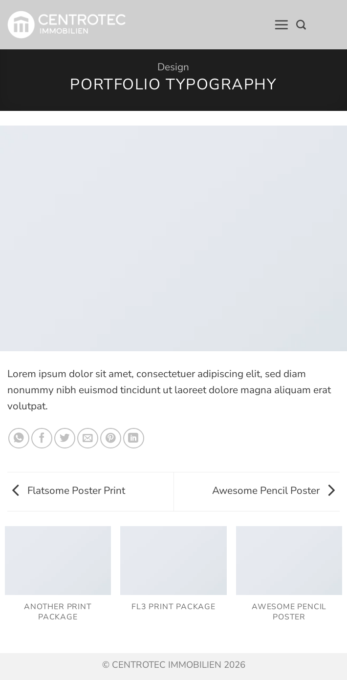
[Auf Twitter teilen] (64, 438)
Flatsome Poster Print (68, 490)
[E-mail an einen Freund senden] (87, 438)
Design (173, 67)
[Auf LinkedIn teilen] (133, 438)
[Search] (301, 25)
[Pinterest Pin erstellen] (110, 438)
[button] (281, 25)
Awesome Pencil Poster (273, 490)
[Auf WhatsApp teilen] (18, 438)
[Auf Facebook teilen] (41, 438)
